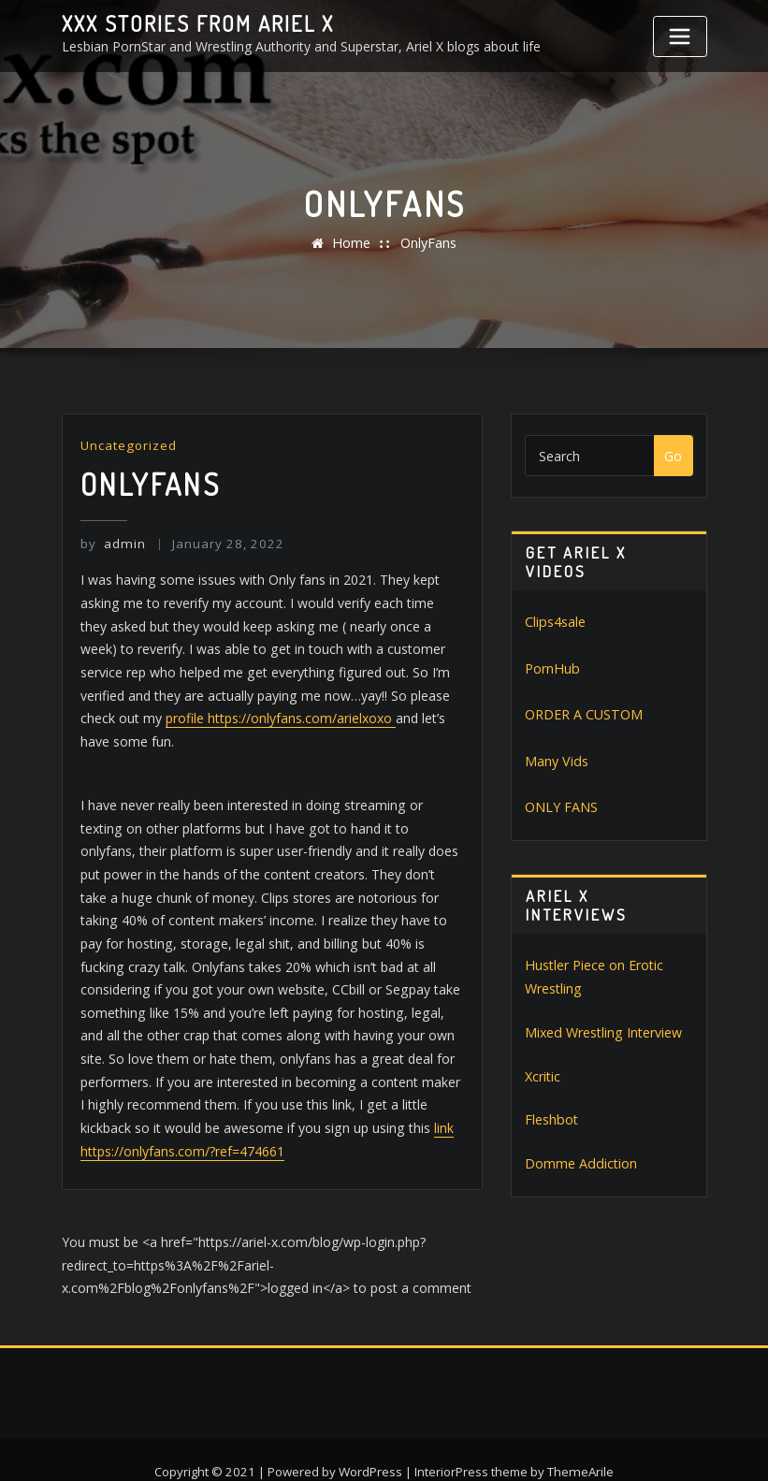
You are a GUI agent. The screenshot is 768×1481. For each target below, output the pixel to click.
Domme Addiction (580, 1160)
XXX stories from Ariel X (194, 23)
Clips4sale (555, 622)
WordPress (371, 1444)
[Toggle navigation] (680, 36)
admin (112, 542)
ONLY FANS (561, 805)
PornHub (551, 667)
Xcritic (542, 1073)
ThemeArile (580, 1444)
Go (673, 456)
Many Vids (556, 759)
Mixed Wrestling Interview (602, 1029)
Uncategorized (128, 445)
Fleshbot (551, 1116)
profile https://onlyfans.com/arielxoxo (195, 717)
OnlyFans (427, 243)
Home (351, 243)
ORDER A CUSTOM (583, 713)
